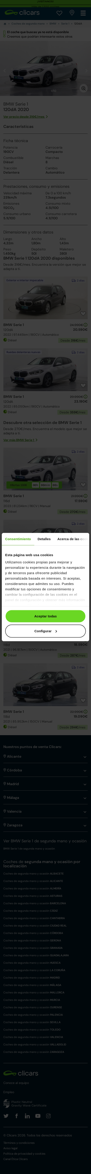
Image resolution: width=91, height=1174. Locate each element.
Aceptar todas (45, 616)
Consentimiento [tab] (18, 539)
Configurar (45, 631)
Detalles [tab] (44, 539)
